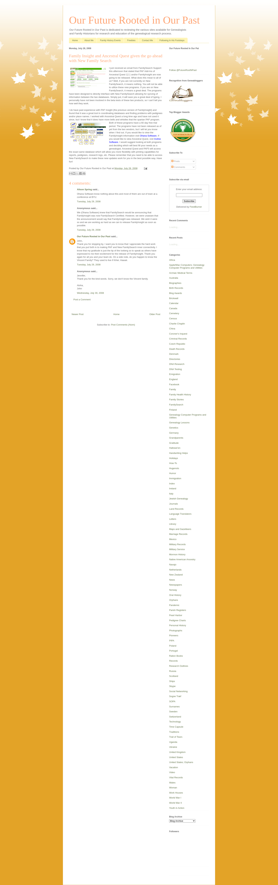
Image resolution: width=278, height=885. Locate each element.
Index (172, 483)
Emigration (174, 374)
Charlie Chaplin (177, 323)
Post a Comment (82, 299)
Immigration (175, 478)
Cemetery (174, 313)
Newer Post (78, 314)
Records (173, 660)
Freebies (131, 40)
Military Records (177, 544)
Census (173, 318)
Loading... (174, 227)
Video (172, 772)
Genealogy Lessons (179, 422)
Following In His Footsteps (171, 40)
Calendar (174, 303)
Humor (172, 473)
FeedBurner (196, 206)
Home (75, 40)
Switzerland (175, 716)
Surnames (174, 706)
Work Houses (176, 792)
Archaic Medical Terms (180, 273)
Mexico (172, 539)
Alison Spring (84, 189)
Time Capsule (176, 726)
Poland (172, 645)
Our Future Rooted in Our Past (134, 20)
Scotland (173, 676)
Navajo (172, 564)
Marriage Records (178, 534)
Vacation (173, 767)
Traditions (174, 732)
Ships (172, 681)
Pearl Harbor (175, 615)
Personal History (177, 625)
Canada (173, 308)
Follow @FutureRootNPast (183, 70)
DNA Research (176, 364)
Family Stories (176, 399)
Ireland (172, 488)
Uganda (173, 742)
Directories (174, 359)
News (172, 579)
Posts (175, 161)
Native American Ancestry (182, 559)
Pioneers (173, 635)
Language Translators (180, 514)
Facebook (174, 384)
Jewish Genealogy (178, 498)
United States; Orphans (181, 762)
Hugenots (174, 468)
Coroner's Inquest (178, 333)
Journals (173, 503)
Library (172, 524)
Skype (172, 686)
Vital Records (176, 777)
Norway (173, 590)
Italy (171, 493)
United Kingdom (177, 752)
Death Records (177, 349)
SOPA (172, 701)
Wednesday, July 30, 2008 (90, 293)
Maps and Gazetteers (180, 529)
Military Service (177, 549)
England (173, 379)
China (172, 328)
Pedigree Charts (177, 620)
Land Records (176, 509)
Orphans (173, 600)
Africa (172, 260)
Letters (172, 519)
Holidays (173, 458)
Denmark (174, 354)
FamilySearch (176, 404)
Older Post (154, 314)
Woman (173, 787)
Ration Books (176, 656)
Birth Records (176, 288)
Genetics (173, 427)
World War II (175, 802)
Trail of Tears (175, 737)
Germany (174, 433)
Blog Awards (175, 293)
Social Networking (178, 691)
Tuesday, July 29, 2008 (89, 201)
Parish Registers (177, 610)
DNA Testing (175, 369)
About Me (88, 40)
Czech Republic (177, 344)
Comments (178, 167)
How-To (173, 463)
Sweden (173, 711)
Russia (172, 671)
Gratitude (174, 443)
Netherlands (175, 569)
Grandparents (176, 437)
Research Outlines (178, 666)
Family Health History (180, 394)
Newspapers (175, 584)
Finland (173, 409)
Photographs (175, 630)
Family (172, 389)
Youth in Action (176, 808)
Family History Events (110, 40)
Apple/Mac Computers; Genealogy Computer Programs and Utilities (186, 266)
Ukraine (173, 747)
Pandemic (174, 605)
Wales (172, 782)
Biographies (175, 283)
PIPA (171, 640)
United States (176, 757)
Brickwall (173, 298)
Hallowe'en (174, 448)
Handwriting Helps (178, 453)
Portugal (173, 650)
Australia (173, 278)
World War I (175, 797)
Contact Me (147, 40)
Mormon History (177, 554)
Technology (175, 721)
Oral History (175, 595)
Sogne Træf (175, 696)
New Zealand (176, 574)
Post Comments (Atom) (123, 324)
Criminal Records (178, 338)
